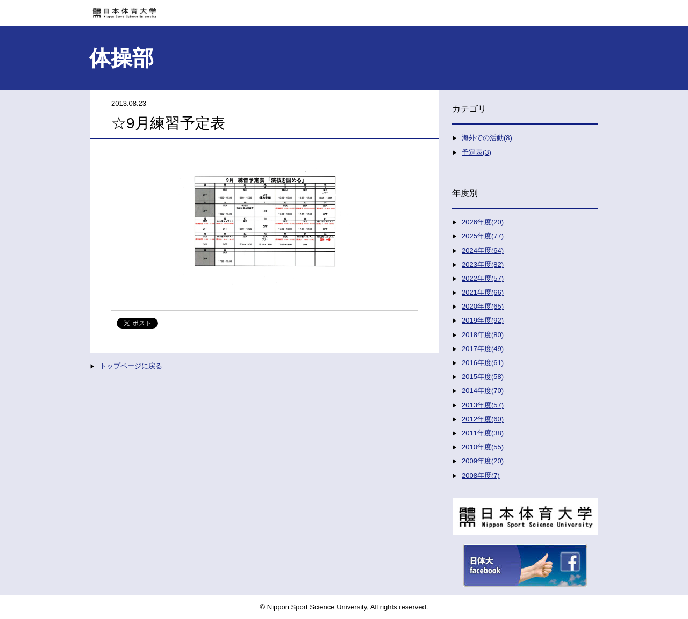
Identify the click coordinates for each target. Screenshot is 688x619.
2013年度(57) (483, 405)
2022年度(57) (483, 278)
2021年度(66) (483, 292)
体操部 (121, 58)
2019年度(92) (483, 320)
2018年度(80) (483, 335)
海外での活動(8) (487, 138)
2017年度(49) (483, 349)
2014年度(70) (483, 391)
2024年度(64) (483, 250)
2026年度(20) (483, 222)
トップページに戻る (130, 366)
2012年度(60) (483, 419)
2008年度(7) (481, 475)
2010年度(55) (483, 447)
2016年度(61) (483, 363)
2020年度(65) (483, 306)
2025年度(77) (483, 236)
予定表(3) (476, 152)
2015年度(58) (483, 377)
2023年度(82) (483, 264)
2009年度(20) (483, 461)
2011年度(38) (483, 433)
